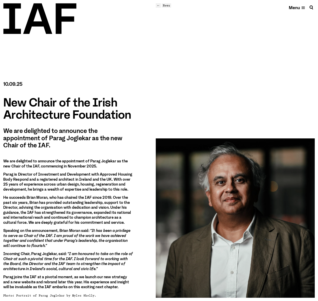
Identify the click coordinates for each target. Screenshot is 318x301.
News (166, 5)
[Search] (311, 7)
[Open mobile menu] (297, 7)
